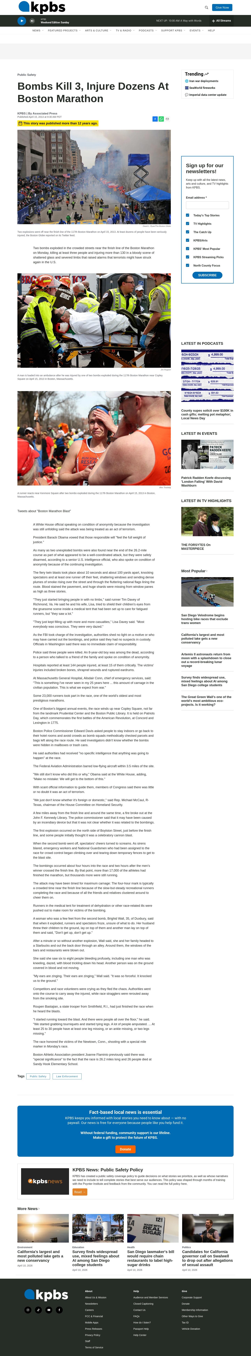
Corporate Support (192, 1297)
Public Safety (26, 74)
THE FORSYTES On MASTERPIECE (196, 546)
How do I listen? (142, 1322)
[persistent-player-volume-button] (32, 25)
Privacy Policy (92, 1335)
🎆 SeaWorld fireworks (200, 88)
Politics (186, 1247)
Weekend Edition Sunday (55, 26)
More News (28, 1209)
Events (195, 36)
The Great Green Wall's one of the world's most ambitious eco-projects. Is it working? (206, 700)
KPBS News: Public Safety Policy (108, 1169)
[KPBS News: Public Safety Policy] (45, 1181)
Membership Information (195, 1310)
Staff (87, 1341)
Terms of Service (94, 1347)
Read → (80, 1192)
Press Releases (93, 1328)
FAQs (136, 1316)
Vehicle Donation (191, 1328)
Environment (24, 1247)
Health (131, 1247)
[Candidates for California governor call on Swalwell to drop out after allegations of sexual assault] (208, 1228)
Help (211, 36)
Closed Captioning (143, 1303)
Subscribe (207, 275)
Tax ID (185, 1322)
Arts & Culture (96, 36)
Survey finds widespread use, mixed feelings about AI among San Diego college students (204, 681)
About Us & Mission (95, 1297)
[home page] (40, 9)
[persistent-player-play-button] (22, 25)
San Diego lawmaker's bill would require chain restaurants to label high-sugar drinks (150, 1258)
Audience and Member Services (150, 1297)
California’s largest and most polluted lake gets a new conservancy (202, 638)
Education (78, 1247)
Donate (125, 1149)
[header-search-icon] (207, 9)
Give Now (223, 9)
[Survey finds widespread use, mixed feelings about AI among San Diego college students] (98, 1228)
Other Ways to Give (192, 1316)
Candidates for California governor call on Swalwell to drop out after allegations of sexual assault (207, 1258)
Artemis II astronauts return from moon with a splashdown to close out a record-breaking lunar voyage (206, 660)
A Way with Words (190, 25)
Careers (89, 1310)
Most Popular (194, 571)
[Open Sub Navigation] (43, 36)
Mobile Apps (91, 1322)
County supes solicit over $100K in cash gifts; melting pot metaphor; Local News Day (207, 414)
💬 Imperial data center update (205, 95)
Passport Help (141, 1328)
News (36, 36)
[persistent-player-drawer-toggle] (221, 25)
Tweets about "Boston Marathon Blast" (44, 511)
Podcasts (146, 36)
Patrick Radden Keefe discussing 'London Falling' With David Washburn (206, 481)
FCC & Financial (94, 1316)
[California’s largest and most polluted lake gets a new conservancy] (43, 1228)
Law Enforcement (67, 1076)
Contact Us (139, 1310)
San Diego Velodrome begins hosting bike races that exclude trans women (204, 619)
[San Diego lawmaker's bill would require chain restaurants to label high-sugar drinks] (153, 1228)
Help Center (139, 1335)
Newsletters (91, 1303)
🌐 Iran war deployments (201, 81)
